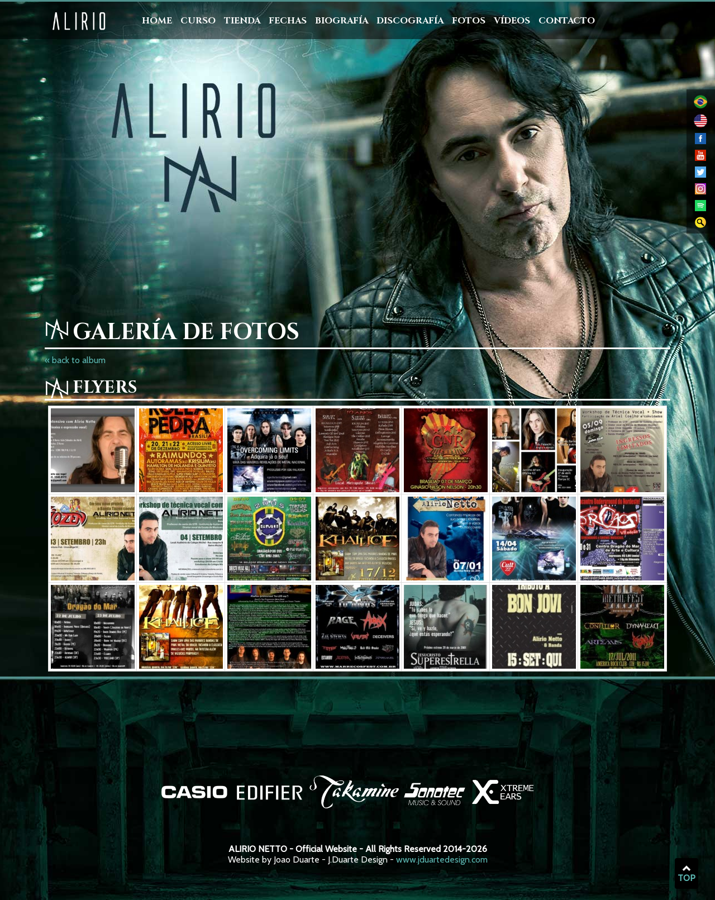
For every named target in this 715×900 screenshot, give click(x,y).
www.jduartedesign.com (442, 859)
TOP (686, 873)
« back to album (75, 360)
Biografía (341, 21)
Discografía (410, 21)
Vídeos (512, 21)
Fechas (288, 21)
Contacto (566, 21)
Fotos (468, 21)
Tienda (242, 21)
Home (157, 21)
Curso (198, 21)
